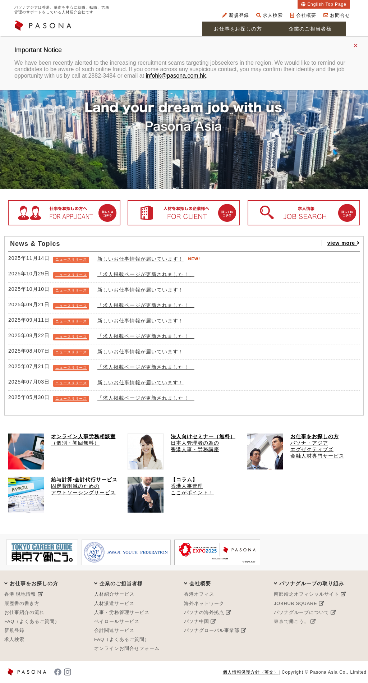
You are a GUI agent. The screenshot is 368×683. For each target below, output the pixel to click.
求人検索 (269, 15)
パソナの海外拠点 (207, 612)
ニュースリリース (71, 259)
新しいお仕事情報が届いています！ (140, 259)
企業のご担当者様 (310, 29)
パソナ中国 (200, 621)
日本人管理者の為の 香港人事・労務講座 (203, 443)
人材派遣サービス (114, 603)
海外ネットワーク (204, 603)
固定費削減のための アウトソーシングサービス (84, 486)
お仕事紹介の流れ (24, 612)
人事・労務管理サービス (122, 612)
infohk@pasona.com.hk (176, 76)
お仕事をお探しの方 (238, 29)
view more (343, 243)
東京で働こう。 (295, 621)
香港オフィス (199, 594)
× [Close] (355, 45)
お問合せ (336, 15)
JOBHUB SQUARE (299, 603)
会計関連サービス (114, 630)
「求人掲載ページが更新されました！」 (145, 274)
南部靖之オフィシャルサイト (310, 594)
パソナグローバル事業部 (215, 630)
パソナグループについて (305, 612)
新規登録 (235, 15)
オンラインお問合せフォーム (127, 648)
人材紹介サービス (114, 594)
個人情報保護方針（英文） (251, 672)
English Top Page (326, 4)
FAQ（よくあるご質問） (32, 621)
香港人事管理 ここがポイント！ (192, 486)
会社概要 (303, 15)
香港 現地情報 (23, 594)
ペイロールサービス (116, 621)
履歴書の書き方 (22, 603)
